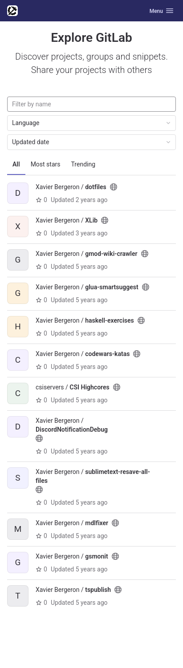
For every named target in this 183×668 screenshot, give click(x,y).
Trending (83, 164)
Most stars (46, 164)
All (16, 164)
